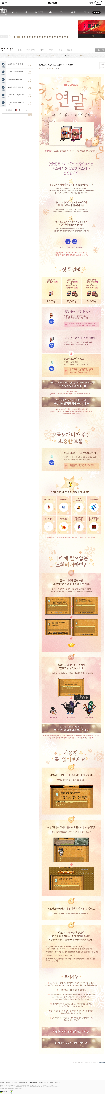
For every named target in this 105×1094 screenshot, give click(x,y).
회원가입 (91, 3)
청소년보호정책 (42, 1082)
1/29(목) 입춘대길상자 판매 (15, 87)
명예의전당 (39, 12)
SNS (96, 12)
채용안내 (8, 1082)
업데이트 (37, 55)
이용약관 (14, 1082)
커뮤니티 (73, 12)
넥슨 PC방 (57, 1082)
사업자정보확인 (56, 1087)
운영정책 (51, 1082)
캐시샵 (51, 12)
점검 (52, 55)
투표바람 (69, 50)
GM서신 (60, 50)
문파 (62, 12)
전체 (7, 55)
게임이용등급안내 (23, 1082)
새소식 (14, 12)
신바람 (51, 50)
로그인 (98, 3)
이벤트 (19, 50)
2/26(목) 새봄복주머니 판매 (15, 64)
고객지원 (86, 12)
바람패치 (42, 50)
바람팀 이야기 (30, 50)
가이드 (25, 12)
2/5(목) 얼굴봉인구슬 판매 (15, 79)
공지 (22, 55)
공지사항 (6, 49)
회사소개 (2, 1082)
